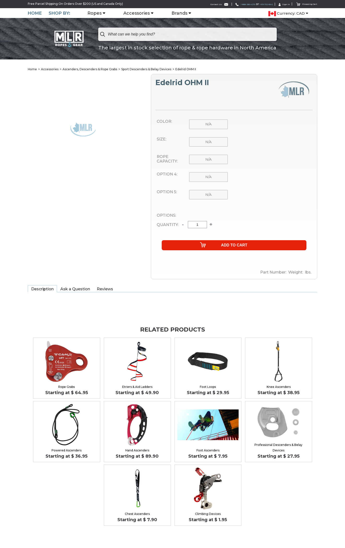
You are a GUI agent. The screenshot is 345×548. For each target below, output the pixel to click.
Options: (166, 216)
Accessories (139, 13)
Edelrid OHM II (185, 69)
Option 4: (167, 175)
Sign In (278, 4)
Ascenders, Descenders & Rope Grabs (90, 69)
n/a (208, 124)
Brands (182, 13)
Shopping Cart (304, 4)
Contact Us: (191, 4)
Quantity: (167, 225)
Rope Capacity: (167, 159)
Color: (164, 122)
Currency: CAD (286, 13)
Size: (161, 139)
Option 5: (167, 192)
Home (35, 13)
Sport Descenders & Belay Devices (146, 69)
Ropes (97, 13)
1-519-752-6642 (254, 4)
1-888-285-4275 (224, 4)
